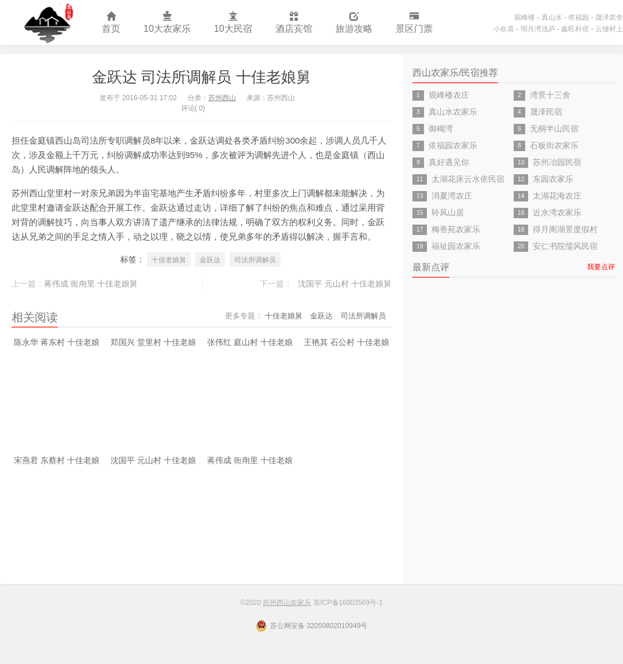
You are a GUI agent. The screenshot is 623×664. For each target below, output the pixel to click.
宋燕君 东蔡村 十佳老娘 (56, 460)
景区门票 (414, 23)
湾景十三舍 (550, 95)
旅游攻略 (354, 23)
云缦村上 (609, 29)
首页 (111, 23)
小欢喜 (503, 29)
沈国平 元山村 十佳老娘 (153, 460)
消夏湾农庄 (452, 195)
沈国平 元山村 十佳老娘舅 (345, 283)
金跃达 (210, 260)
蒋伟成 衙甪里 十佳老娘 (250, 460)
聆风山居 (448, 212)
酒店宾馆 (293, 23)
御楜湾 (441, 128)
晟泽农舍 (609, 17)
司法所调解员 (255, 260)
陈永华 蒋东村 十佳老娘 (56, 342)
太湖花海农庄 (557, 195)
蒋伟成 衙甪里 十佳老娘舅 (91, 283)
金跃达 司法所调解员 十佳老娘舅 (201, 77)
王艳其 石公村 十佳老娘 (346, 342)
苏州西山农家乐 (45, 22)
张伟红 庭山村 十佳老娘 (250, 342)
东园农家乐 (553, 179)
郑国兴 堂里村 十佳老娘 (153, 342)
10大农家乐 (167, 23)
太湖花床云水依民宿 (468, 179)
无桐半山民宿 (554, 128)
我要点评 (601, 267)
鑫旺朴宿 (575, 29)
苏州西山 (222, 98)
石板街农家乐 (554, 145)
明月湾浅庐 (538, 29)
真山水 (551, 17)
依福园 (578, 17)
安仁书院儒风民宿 (565, 246)
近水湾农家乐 (557, 212)
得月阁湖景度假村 (565, 229)
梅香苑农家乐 (456, 229)
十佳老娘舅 (169, 260)
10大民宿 (233, 23)
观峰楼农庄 (449, 95)
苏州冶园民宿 (557, 162)
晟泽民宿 (546, 111)
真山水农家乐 (453, 111)
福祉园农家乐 (456, 246)
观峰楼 (524, 17)
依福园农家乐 (453, 145)
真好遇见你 (449, 162)
